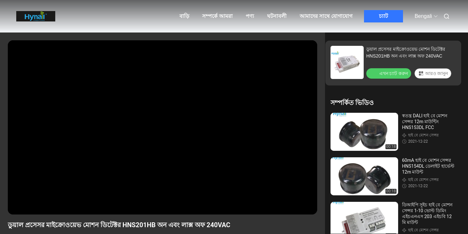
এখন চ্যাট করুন (389, 73)
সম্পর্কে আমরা (217, 16)
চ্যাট (383, 16)
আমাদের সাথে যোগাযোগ (326, 16)
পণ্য (250, 16)
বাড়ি (184, 16)
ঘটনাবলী (277, 16)
